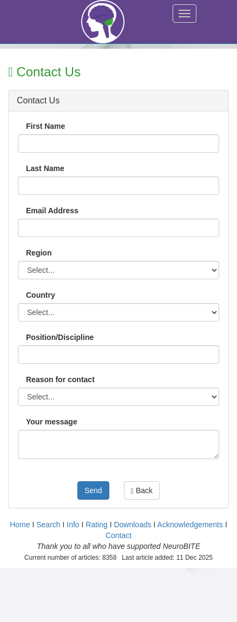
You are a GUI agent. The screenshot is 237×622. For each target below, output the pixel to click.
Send (93, 490)
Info (73, 524)
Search (48, 524)
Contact (118, 535)
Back (142, 490)
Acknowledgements (190, 524)
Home (20, 524)
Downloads (132, 524)
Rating (96, 524)
